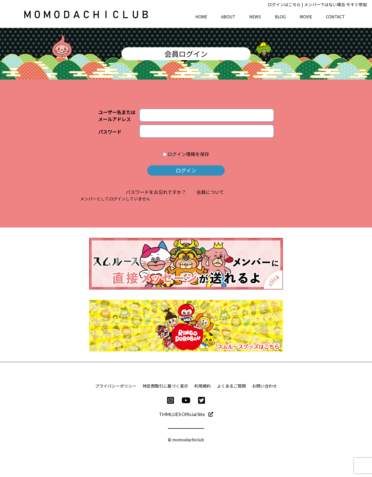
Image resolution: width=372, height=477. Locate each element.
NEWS (255, 16)
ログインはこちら (284, 4)
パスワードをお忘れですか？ (156, 192)
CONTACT (335, 16)
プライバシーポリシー (115, 386)
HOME (201, 16)
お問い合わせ (264, 386)
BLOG (280, 16)
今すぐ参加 (356, 4)
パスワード (109, 131)
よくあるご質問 (231, 386)
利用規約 (202, 386)
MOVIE (306, 16)
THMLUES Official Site (186, 414)
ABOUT (228, 16)
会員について (210, 192)
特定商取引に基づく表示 (165, 386)
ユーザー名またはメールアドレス (116, 115)
